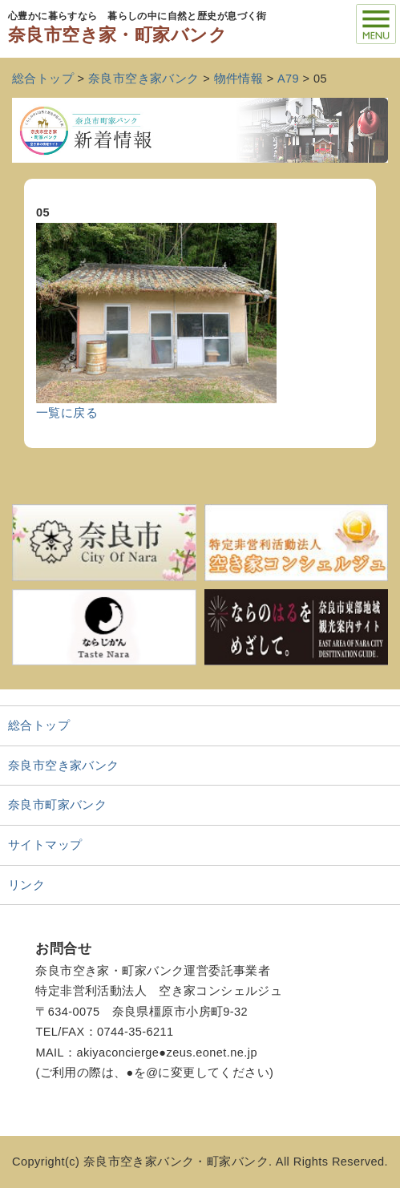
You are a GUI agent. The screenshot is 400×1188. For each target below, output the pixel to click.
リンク (26, 885)
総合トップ (39, 725)
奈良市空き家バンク (63, 765)
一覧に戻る (67, 412)
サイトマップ (45, 844)
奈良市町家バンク (57, 804)
